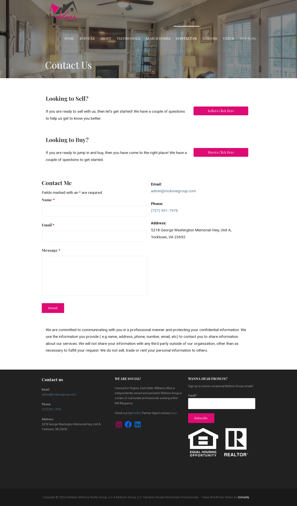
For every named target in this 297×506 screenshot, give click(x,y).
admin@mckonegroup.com (173, 191)
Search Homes (158, 38)
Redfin (137, 413)
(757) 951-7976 (164, 210)
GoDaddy (243, 497)
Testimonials (128, 38)
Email (48, 224)
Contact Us (186, 38)
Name (48, 199)
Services (87, 38)
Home (69, 38)
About (105, 38)
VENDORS (209, 38)
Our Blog (248, 38)
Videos (228, 38)
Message (51, 250)
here (174, 413)
